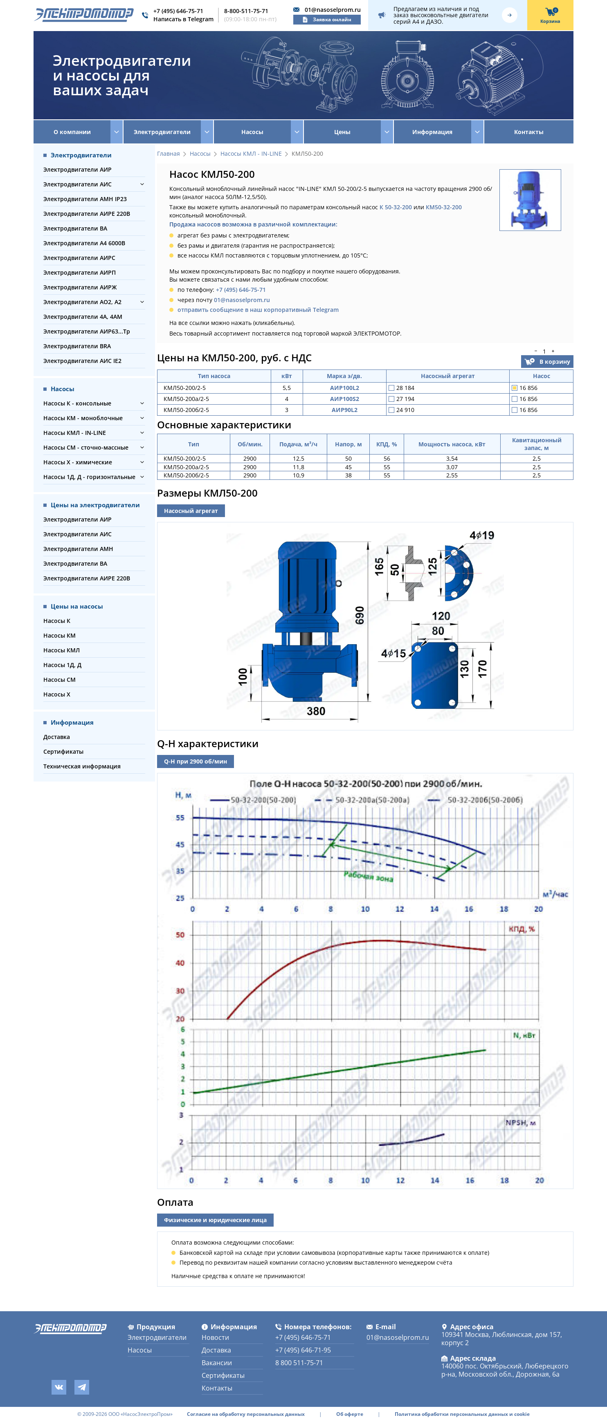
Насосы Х (56, 694)
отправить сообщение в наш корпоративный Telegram (258, 310)
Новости (215, 1337)
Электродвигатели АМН (78, 549)
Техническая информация (82, 766)
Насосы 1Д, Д (62, 665)
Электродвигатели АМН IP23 (85, 199)
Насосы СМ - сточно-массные (85, 447)
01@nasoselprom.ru (333, 9)
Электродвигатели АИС (77, 184)
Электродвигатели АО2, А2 (82, 302)
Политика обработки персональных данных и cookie (462, 1414)
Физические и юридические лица (215, 1220)
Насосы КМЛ (61, 650)
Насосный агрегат (191, 511)
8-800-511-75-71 (246, 11)
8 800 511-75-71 (299, 1362)
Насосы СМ (59, 679)
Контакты (529, 132)
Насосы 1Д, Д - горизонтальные (89, 477)
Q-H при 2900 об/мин (195, 761)
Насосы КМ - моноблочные (83, 418)
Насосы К (56, 621)
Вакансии (217, 1362)
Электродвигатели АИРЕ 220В (86, 213)
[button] (142, 184)
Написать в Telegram (183, 19)
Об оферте (349, 1414)
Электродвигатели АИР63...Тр (86, 331)
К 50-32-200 (396, 207)
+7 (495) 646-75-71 (178, 11)
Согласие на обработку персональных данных (246, 1414)
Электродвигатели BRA (77, 346)
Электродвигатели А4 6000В (84, 243)
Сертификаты (63, 751)
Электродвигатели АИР (77, 169)
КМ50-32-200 (444, 207)
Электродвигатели (157, 1337)
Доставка (56, 737)
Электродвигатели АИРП (79, 272)
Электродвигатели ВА (75, 228)
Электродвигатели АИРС (79, 258)
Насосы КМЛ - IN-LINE (74, 433)
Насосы (200, 153)
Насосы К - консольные (77, 403)
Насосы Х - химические (77, 462)
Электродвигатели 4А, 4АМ (82, 316)
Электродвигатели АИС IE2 (82, 361)
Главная (168, 153)
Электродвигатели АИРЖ (80, 287)
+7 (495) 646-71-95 (303, 1350)
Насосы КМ (59, 635)
